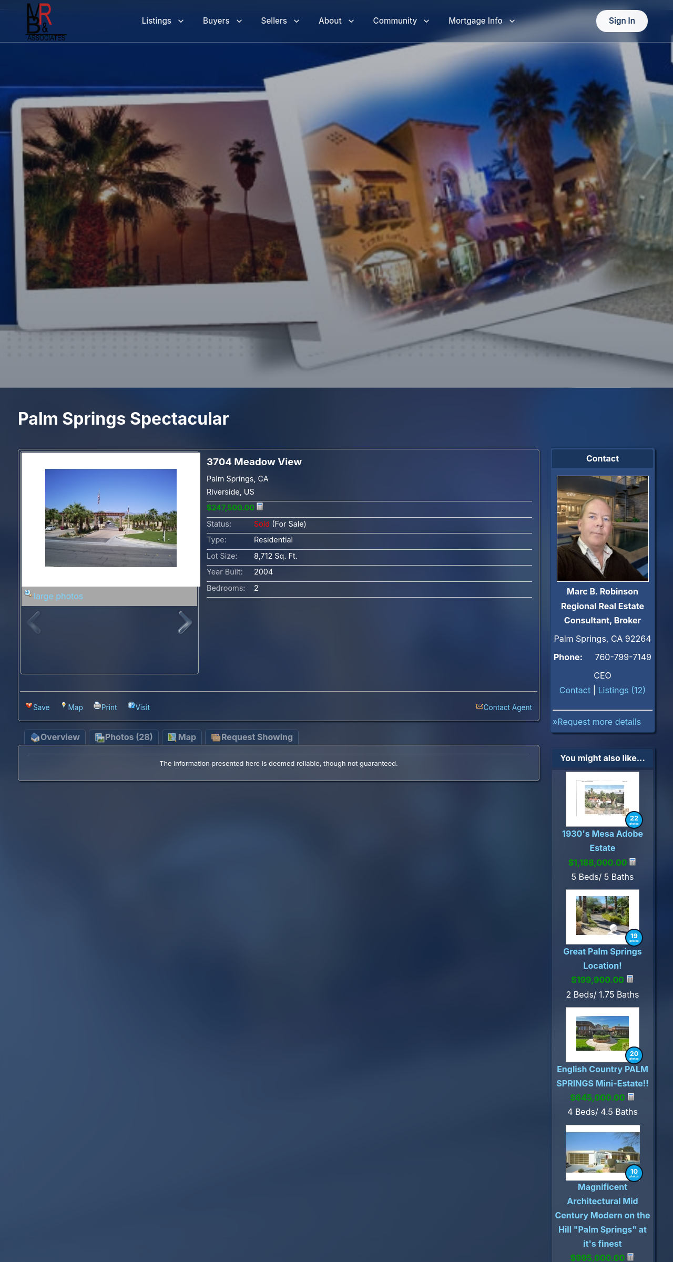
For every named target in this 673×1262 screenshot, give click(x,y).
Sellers (280, 21)
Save (41, 707)
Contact (574, 690)
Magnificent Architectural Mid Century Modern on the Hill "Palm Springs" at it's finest (602, 1215)
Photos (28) (124, 737)
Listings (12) (622, 690)
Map (75, 707)
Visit (142, 707)
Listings (163, 21)
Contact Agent (508, 707)
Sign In (622, 21)
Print (109, 707)
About (336, 21)
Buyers (223, 21)
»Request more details (597, 721)
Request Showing (252, 737)
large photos (58, 596)
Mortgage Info (481, 21)
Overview (55, 737)
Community (402, 21)
